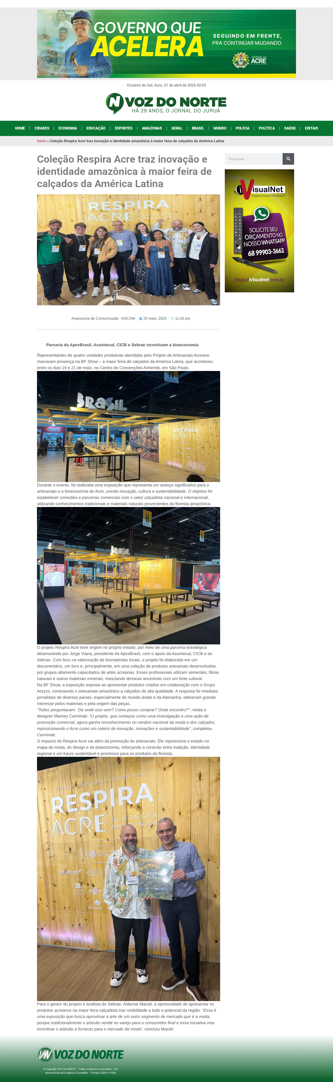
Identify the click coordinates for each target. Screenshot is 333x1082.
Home (20, 128)
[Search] (288, 159)
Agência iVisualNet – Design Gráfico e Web (91, 1072)
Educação (95, 128)
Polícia (242, 128)
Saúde (290, 128)
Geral (176, 128)
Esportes (124, 128)
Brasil (198, 128)
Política (267, 128)
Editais (311, 128)
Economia (68, 128)
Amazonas (152, 128)
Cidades (41, 128)
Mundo (219, 128)
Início (41, 141)
